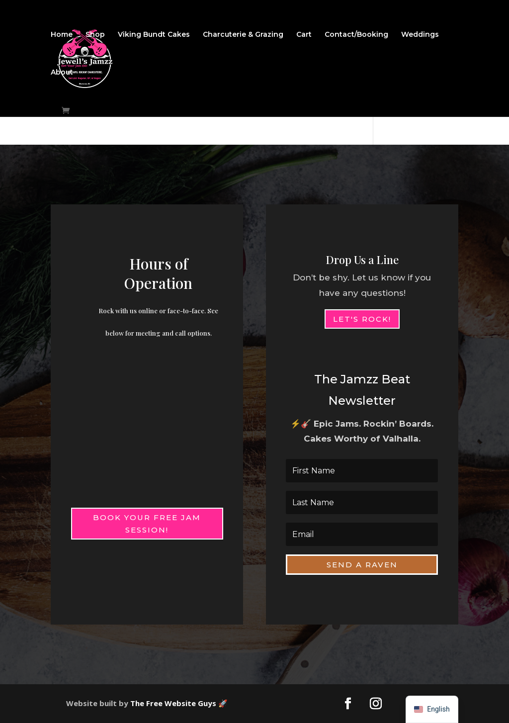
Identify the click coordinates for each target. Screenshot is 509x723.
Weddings (420, 35)
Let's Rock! (362, 319)
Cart (304, 35)
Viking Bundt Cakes (154, 35)
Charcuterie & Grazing (243, 35)
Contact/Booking (356, 35)
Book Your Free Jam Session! (147, 524)
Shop (95, 35)
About (62, 73)
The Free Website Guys (173, 703)
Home (62, 35)
